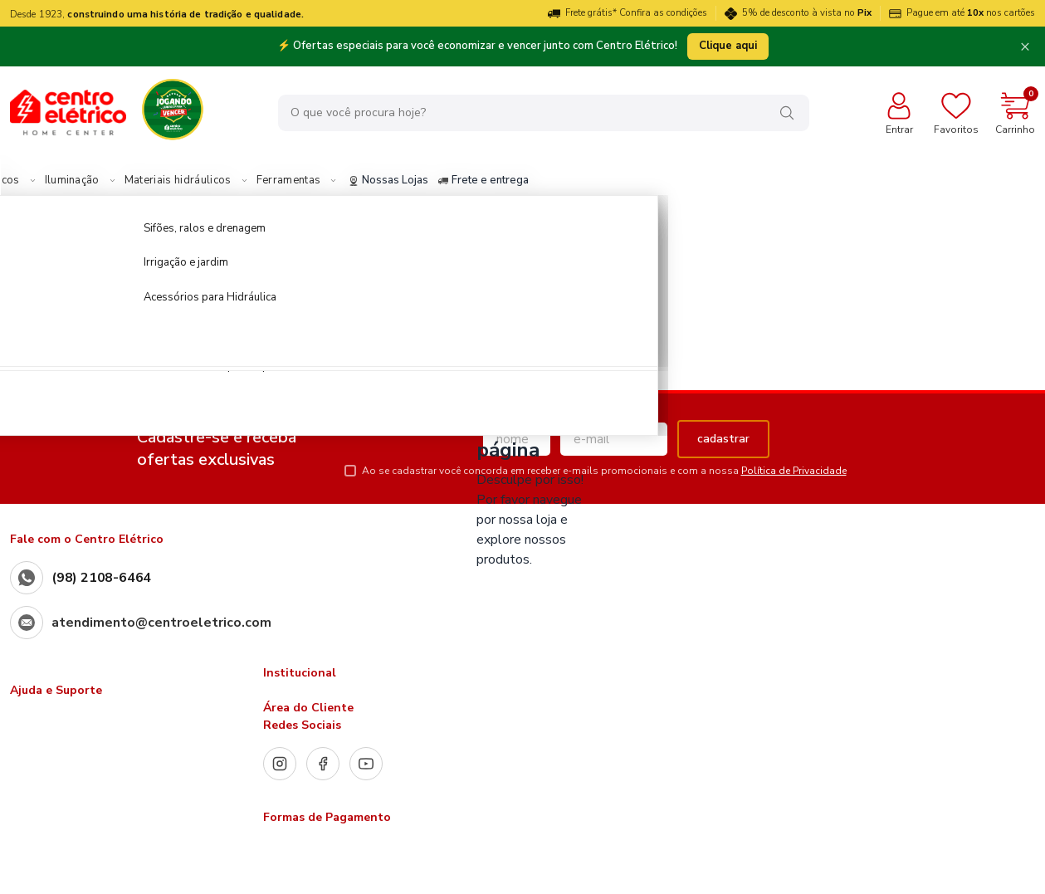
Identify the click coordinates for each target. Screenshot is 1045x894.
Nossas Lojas (510, 181)
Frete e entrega (605, 181)
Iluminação (194, 181)
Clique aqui (728, 45)
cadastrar (723, 439)
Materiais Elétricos (93, 181)
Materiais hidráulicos (300, 181)
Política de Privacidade (794, 470)
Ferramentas (410, 181)
